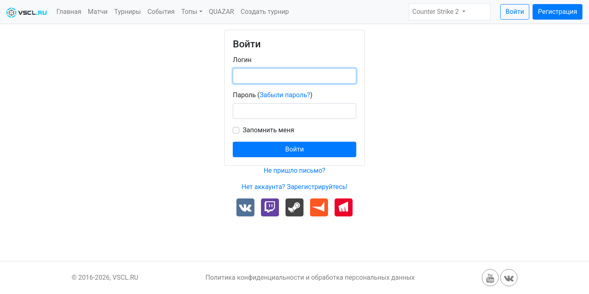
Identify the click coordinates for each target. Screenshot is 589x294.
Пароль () (272, 95)
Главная (68, 12)
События (161, 12)
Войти (515, 12)
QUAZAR (221, 12)
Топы (189, 12)
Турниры (127, 12)
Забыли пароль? (285, 95)
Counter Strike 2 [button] (436, 12)
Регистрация (557, 12)
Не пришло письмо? (295, 170)
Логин (242, 60)
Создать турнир (265, 12)
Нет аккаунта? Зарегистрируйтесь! (294, 187)
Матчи (98, 12)
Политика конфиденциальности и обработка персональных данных (310, 277)
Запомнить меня (268, 130)
